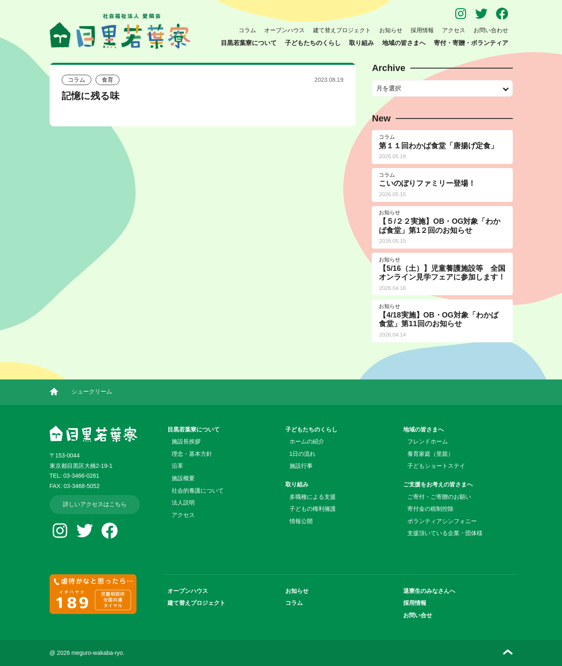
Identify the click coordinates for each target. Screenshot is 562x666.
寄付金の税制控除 (430, 508)
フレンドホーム (427, 441)
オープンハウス (284, 30)
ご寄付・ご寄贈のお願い (439, 496)
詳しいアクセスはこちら (95, 504)
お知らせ (390, 30)
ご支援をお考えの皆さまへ (438, 484)
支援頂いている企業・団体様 (445, 533)
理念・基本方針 (192, 453)
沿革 (177, 465)
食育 (107, 79)
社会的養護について (198, 490)
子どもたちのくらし (313, 42)
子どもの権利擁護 (312, 508)
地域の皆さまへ (404, 42)
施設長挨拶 (186, 441)
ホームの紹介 (306, 441)
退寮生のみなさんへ (429, 591)
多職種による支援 (312, 496)
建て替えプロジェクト (342, 30)
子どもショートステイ (436, 465)
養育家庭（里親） (430, 453)
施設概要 (183, 478)
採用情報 (422, 30)
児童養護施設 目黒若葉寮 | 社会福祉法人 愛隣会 (120, 31)
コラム (247, 30)
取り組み (361, 42)
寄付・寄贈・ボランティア (471, 42)
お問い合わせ (491, 30)
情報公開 (301, 521)
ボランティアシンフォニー (442, 521)
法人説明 (183, 502)
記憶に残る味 (91, 96)
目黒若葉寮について (249, 42)
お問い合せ (417, 615)
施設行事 (301, 465)
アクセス (453, 30)
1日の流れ (302, 453)
